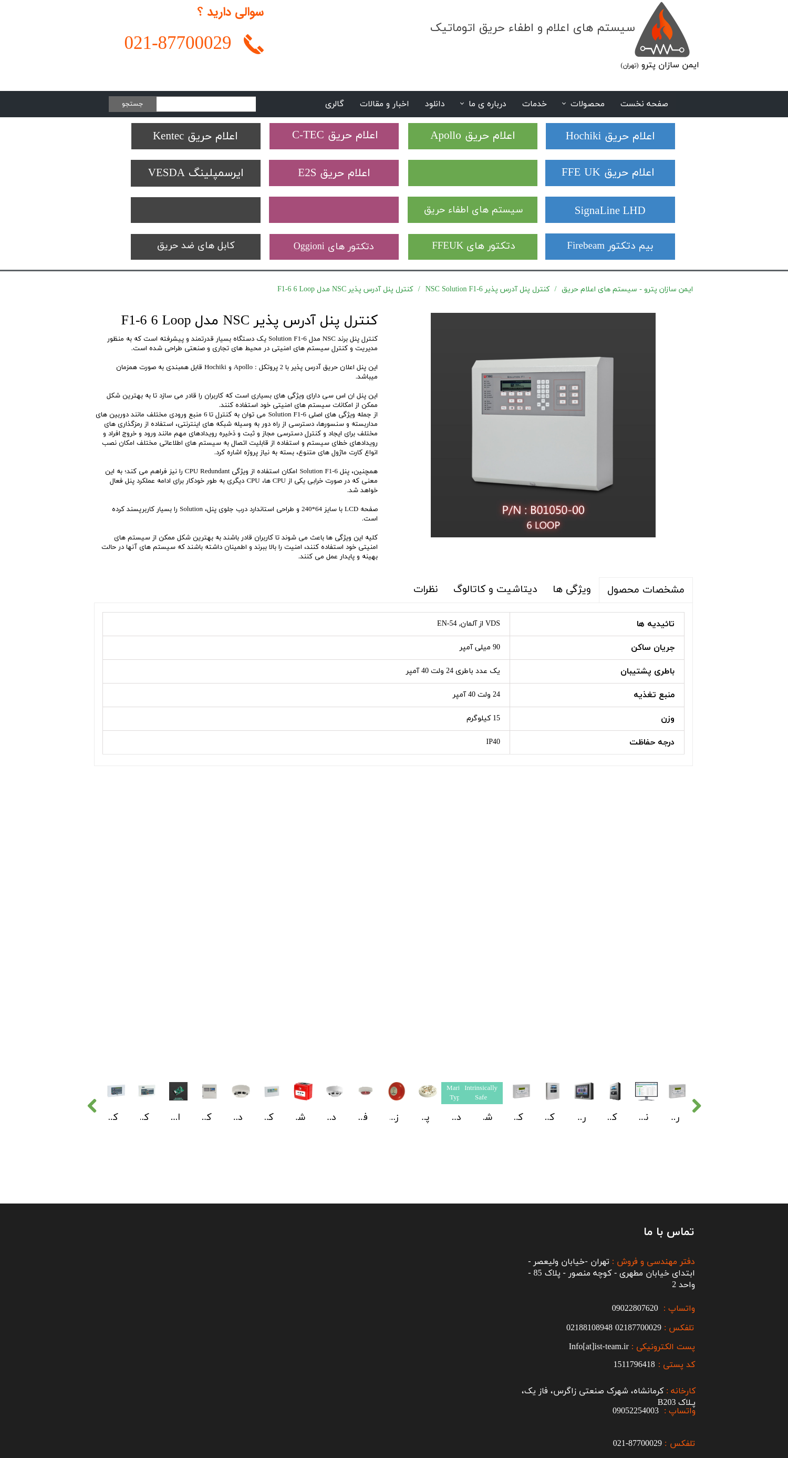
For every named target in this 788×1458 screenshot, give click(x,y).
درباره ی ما (487, 104)
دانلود (435, 104)
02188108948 (589, 1236)
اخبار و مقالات (384, 104)
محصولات (588, 104)
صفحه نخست (644, 104)
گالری (334, 104)
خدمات (534, 104)
